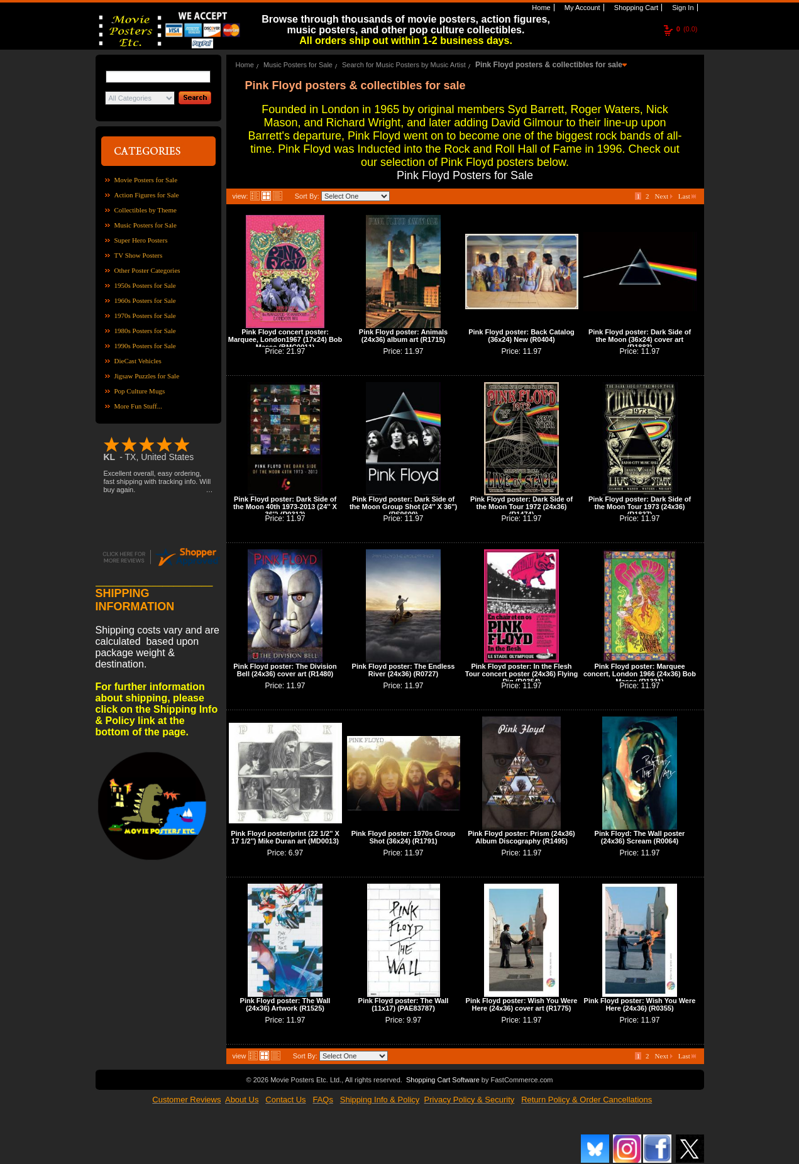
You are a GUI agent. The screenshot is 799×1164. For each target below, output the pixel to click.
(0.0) (687, 29)
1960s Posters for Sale (145, 300)
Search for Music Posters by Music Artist (404, 65)
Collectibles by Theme (145, 210)
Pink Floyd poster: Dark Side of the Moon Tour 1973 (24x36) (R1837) (639, 506)
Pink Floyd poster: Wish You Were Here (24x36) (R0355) (640, 1004)
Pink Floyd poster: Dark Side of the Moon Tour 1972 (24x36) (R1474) (521, 506)
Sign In (681, 7)
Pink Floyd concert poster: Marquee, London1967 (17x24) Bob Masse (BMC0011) (285, 339)
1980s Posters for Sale (145, 330)
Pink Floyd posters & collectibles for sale (548, 64)
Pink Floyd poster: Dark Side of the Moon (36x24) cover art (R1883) (639, 339)
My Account (581, 7)
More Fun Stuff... (138, 406)
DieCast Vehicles (138, 361)
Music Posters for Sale (145, 225)
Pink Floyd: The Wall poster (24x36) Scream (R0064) (640, 837)
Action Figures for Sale (146, 195)
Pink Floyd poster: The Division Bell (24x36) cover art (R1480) (284, 670)
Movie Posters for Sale (146, 180)
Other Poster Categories (147, 270)
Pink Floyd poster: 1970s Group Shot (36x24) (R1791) (403, 837)
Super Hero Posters (141, 240)
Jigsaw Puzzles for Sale (147, 376)
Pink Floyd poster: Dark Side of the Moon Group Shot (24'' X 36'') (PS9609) (403, 506)
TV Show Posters (138, 255)
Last (687, 196)
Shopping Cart (635, 7)
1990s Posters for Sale (145, 345)
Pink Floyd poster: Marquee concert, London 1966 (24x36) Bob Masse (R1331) (639, 673)
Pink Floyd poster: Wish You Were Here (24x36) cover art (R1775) (522, 1004)
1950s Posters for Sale (145, 285)
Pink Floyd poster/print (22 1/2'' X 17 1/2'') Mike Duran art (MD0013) (285, 837)
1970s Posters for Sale (145, 315)
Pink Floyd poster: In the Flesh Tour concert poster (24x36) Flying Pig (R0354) (521, 673)
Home (540, 7)
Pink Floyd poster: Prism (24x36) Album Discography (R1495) (521, 837)
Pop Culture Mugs (139, 391)
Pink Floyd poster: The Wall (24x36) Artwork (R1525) (285, 1004)
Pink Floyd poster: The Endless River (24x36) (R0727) (403, 670)
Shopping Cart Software (443, 1080)
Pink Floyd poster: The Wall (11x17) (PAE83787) (403, 1004)
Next (664, 196)
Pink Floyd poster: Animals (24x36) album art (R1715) (403, 335)
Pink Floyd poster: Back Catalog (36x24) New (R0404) (521, 335)
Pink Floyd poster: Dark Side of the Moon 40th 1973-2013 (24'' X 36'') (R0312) (285, 506)
